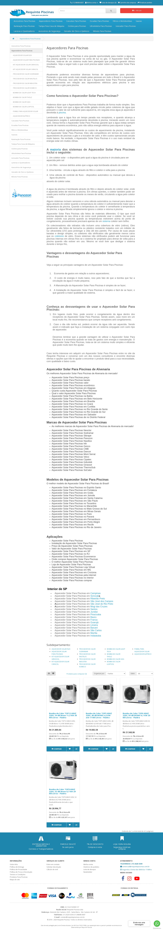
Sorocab (94, 596)
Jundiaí (94, 612)
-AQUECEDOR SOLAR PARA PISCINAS (25, 60)
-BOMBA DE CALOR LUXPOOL (22, 107)
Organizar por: (99, 673)
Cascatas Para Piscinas (76, 21)
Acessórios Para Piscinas (24, 21)
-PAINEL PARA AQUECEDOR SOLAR (24, 111)
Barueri (94, 627)
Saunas (139, 21)
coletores (59, 236)
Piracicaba (95, 614)
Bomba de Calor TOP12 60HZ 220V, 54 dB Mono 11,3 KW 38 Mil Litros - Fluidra (63, 715)
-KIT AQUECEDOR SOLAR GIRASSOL (25, 64)
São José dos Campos (101, 601)
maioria (55, 149)
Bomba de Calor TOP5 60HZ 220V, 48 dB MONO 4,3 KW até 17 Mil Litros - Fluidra (99, 715)
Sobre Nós (14, 864)
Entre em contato (53, 864)
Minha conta (88, 864)
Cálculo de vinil (52, 869)
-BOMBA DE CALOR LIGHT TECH (23, 92)
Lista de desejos (89, 869)
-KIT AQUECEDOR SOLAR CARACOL (24, 69)
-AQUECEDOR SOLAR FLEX (21, 55)
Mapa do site (15, 879)
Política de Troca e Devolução (21, 872)
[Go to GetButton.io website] (157, 928)
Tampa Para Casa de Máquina (51, 26)
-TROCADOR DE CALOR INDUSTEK (24, 83)
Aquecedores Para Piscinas (51, 21)
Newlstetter (87, 872)
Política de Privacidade (18, 869)
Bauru (93, 617)
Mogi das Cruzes (98, 606)
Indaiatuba (95, 635)
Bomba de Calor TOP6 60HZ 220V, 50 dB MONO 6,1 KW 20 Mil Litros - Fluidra (136, 715)
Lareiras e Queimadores (24, 31)
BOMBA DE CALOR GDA (115, 659)
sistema (106, 221)
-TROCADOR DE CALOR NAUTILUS (24, 78)
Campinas (95, 593)
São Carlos (96, 630)
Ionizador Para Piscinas (126, 26)
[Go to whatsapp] (157, 923)
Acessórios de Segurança (49, 31)
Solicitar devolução (54, 867)
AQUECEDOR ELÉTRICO (142, 654)
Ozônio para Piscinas (77, 26)
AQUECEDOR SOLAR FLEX (61, 649)
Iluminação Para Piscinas (24, 26)
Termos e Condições (17, 874)
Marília (93, 633)
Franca (93, 620)
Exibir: (133, 673)
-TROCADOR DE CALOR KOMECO (24, 88)
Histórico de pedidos (91, 867)
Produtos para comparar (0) (77, 674)
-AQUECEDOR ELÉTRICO (20, 116)
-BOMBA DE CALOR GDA (20, 102)
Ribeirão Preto (97, 598)
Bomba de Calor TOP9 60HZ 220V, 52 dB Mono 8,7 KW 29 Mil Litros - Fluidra (62, 791)
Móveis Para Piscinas (102, 31)
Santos (93, 609)
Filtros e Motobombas (122, 21)
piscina (62, 112)
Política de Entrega (17, 867)
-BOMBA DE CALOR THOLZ (21, 97)
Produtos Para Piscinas (19, 877)
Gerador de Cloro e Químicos (76, 31)
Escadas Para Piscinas (99, 21)
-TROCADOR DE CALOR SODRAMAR (25, 74)
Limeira (94, 625)
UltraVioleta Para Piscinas (101, 26)
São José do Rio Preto (101, 604)
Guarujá (94, 622)
